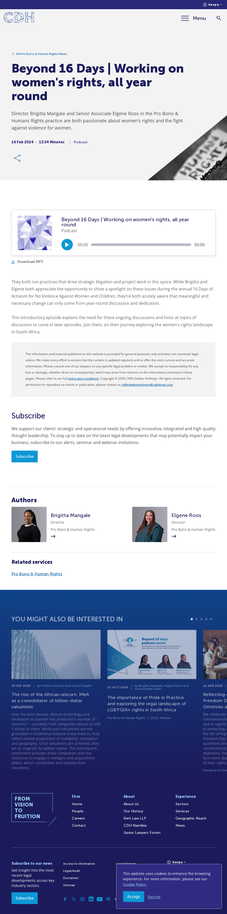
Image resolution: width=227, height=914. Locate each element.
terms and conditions (83, 378)
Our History (133, 811)
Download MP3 (27, 262)
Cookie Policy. (135, 884)
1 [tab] (192, 638)
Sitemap (69, 885)
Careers (78, 818)
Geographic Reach (191, 818)
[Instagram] (82, 899)
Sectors (182, 804)
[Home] (19, 18)
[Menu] (193, 18)
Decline (154, 896)
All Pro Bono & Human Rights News (41, 56)
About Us (131, 804)
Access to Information (79, 863)
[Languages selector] (212, 5)
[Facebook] (65, 899)
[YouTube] (100, 899)
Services (182, 811)
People (78, 811)
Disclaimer (70, 878)
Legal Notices (126, 863)
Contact (79, 825)
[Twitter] (74, 899)
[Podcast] (108, 899)
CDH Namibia (135, 825)
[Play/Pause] (67, 244)
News (180, 825)
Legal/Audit (71, 871)
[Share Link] (17, 160)
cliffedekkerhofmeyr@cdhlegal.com (147, 384)
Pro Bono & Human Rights (36, 573)
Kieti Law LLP (135, 818)
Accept (133, 896)
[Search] (218, 18)
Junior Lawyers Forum (142, 832)
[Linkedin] (91, 899)
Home (77, 804)
